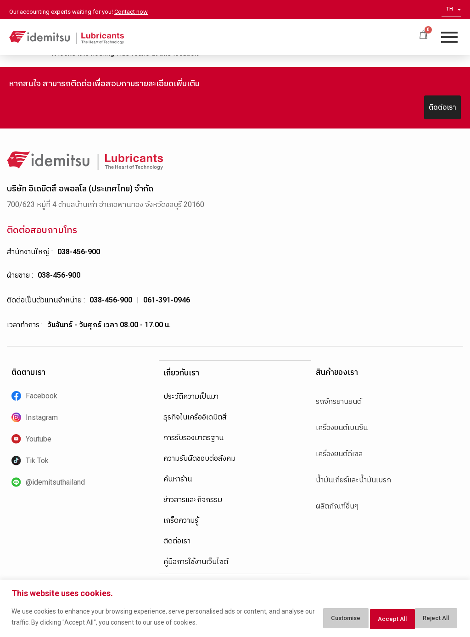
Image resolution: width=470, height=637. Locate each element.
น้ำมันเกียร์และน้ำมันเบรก (353, 479)
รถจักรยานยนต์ (339, 401)
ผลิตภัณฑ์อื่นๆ (337, 506)
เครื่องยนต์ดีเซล (339, 453)
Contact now (131, 11)
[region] (235, 609)
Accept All (430, 618)
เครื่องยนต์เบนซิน (342, 427)
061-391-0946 (166, 300)
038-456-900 (78, 251)
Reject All (371, 618)
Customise (310, 618)
